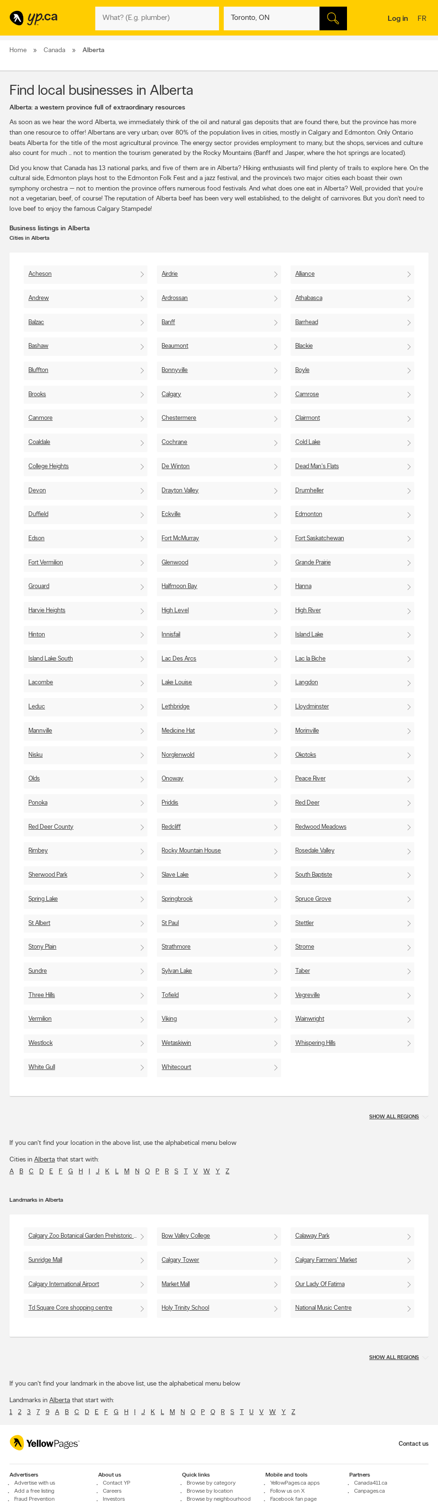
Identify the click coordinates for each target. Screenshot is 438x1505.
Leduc (36, 707)
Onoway (172, 779)
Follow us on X (287, 1491)
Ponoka (37, 803)
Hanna (303, 586)
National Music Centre (323, 1308)
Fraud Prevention (34, 1499)
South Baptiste (313, 875)
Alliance (305, 274)
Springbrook (177, 899)
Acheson (40, 274)
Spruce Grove (313, 899)
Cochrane (174, 442)
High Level (175, 610)
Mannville (40, 731)
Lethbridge (176, 707)
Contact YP (116, 1483)
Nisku (35, 755)
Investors (114, 1499)
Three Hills (41, 995)
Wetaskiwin (176, 1043)
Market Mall (176, 1284)
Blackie (304, 346)
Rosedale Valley (315, 851)
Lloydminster (312, 707)
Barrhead (306, 322)
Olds (34, 779)
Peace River (310, 779)
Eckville (171, 514)
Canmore (40, 418)
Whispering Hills (315, 1043)
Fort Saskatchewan (319, 538)
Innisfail (171, 635)
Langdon (306, 683)
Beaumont (175, 346)
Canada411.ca (370, 1483)
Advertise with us (34, 1483)
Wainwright (309, 1019)
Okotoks (305, 755)
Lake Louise (177, 683)
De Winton (176, 466)
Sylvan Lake (177, 971)
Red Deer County (50, 827)
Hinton (36, 635)
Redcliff (171, 827)
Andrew (38, 298)
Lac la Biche (310, 659)
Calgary (171, 394)
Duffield (38, 514)
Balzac (36, 322)
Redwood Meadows (321, 827)
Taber (302, 971)
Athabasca (308, 298)
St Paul (170, 923)
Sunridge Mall (45, 1260)
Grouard (38, 586)
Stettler (304, 923)
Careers (112, 1491)
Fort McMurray (180, 538)
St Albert (39, 923)
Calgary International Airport (63, 1284)
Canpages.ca (369, 1491)
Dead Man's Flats (317, 466)
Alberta (44, 1159)
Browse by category (211, 1483)
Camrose (307, 394)
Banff (168, 322)
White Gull (41, 1067)
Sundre (37, 971)
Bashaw (38, 346)
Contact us (414, 1444)
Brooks (37, 394)
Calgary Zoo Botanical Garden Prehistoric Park (86, 1236)
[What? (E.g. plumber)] (157, 18)
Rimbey (38, 851)
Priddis (170, 803)
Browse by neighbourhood (219, 1499)
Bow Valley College (186, 1236)
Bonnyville (175, 370)
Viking (169, 1019)
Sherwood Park (47, 875)
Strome (304, 947)
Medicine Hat (178, 731)
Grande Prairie (313, 563)
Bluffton (38, 370)
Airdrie (170, 274)
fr (423, 19)
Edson (36, 538)
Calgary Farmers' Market (326, 1260)
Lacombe (40, 683)
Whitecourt (176, 1067)
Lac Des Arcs (179, 659)
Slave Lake (175, 875)
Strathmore (176, 947)
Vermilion (40, 1019)
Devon (37, 491)
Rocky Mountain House (191, 851)
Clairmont (307, 418)
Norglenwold (178, 755)
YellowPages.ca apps (294, 1483)
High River (308, 610)
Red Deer (307, 803)
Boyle (302, 370)
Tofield (170, 995)
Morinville (307, 731)
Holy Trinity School (185, 1308)
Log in (398, 19)
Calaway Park (312, 1236)
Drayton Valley (180, 491)
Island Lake (309, 635)
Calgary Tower (180, 1260)
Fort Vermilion (45, 563)
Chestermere (179, 418)
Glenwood (175, 563)
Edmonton (308, 514)
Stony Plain (42, 947)
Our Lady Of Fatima (320, 1284)
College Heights (48, 466)
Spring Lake (43, 899)
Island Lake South (50, 659)
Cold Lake (307, 442)
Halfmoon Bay (179, 586)
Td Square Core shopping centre (70, 1308)
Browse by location (210, 1491)
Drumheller (309, 491)
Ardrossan (175, 298)
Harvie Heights (46, 610)
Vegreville (307, 995)
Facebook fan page (293, 1499)
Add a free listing (34, 1491)
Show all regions (394, 1117)
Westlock (40, 1043)
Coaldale (39, 442)
